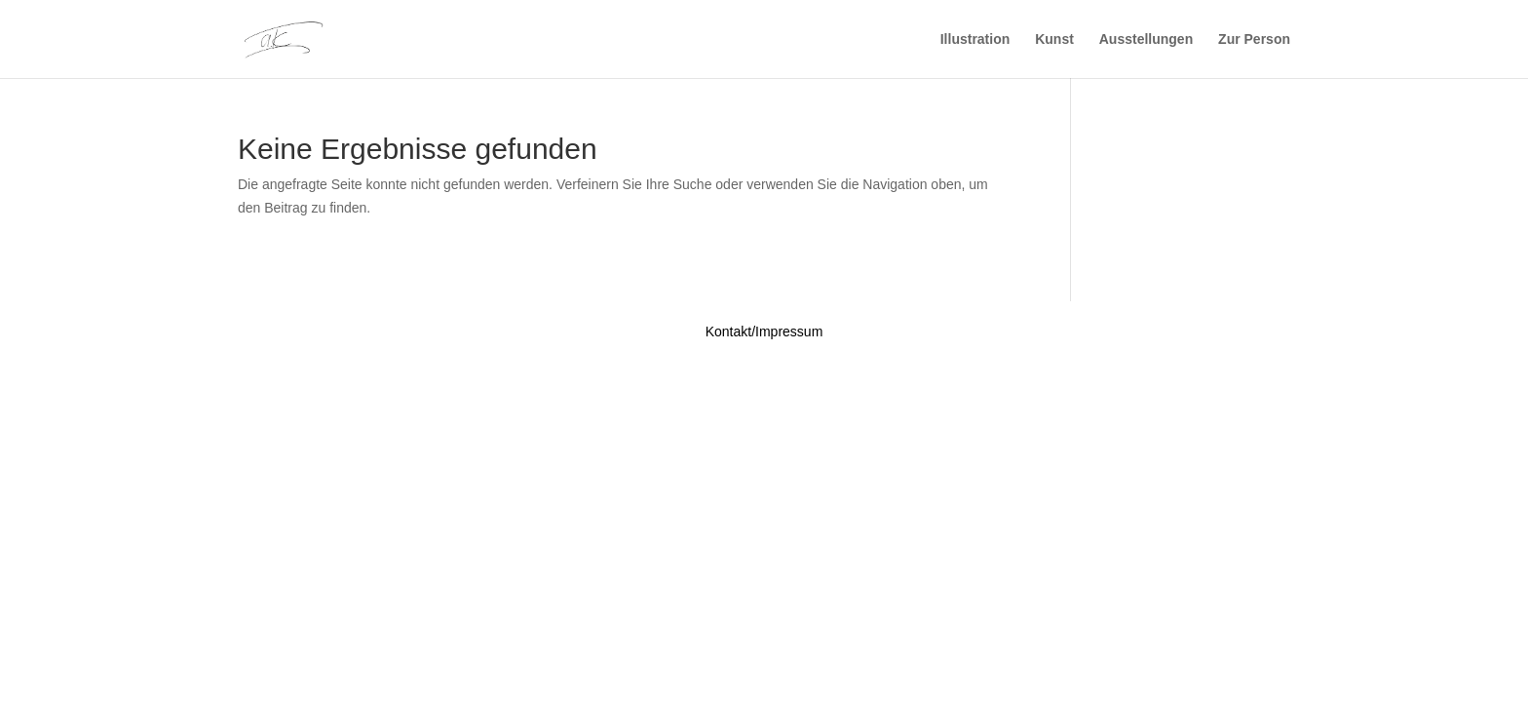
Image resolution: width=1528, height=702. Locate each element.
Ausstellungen (1146, 39)
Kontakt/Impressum (764, 331)
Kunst (1054, 39)
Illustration (975, 39)
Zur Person (1254, 39)
